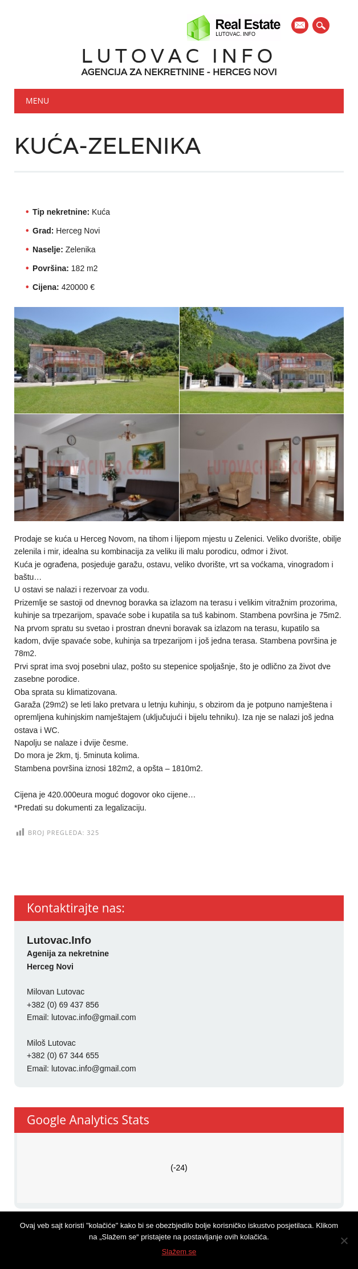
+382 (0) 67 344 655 (63, 1055)
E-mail (300, 26)
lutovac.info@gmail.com (93, 1017)
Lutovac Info (179, 55)
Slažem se (179, 1251)
